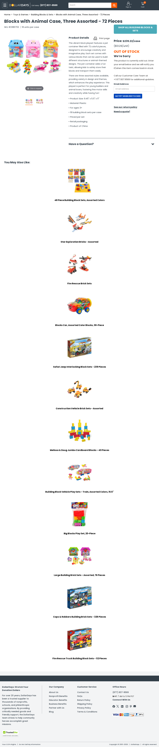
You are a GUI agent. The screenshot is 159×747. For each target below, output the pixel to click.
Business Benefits (57, 704)
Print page (104, 38)
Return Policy (83, 700)
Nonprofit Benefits (58, 696)
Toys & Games (20, 14)
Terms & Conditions (87, 711)
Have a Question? (82, 144)
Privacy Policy (84, 707)
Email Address (121, 84)
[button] (128, 5)
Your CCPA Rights (9, 744)
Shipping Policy (84, 704)
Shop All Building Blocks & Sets (135, 29)
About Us (53, 692)
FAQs (79, 696)
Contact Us (83, 692)
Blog (51, 711)
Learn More (134, 741)
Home (7, 14)
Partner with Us (56, 707)
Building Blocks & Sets (42, 14)
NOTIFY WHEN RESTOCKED (128, 96)
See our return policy (125, 107)
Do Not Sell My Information (29, 744)
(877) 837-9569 (121, 692)
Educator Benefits (58, 700)
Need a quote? (122, 111)
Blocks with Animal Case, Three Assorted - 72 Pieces (83, 14)
